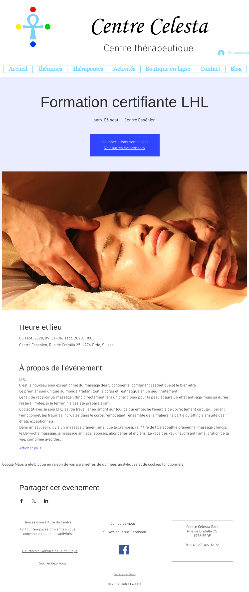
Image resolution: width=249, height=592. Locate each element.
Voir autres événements (124, 148)
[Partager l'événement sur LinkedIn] (46, 501)
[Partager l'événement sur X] (33, 501)
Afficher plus (30, 448)
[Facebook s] (124, 549)
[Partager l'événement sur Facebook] (21, 501)
